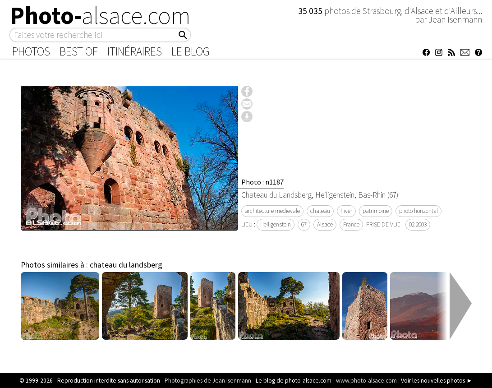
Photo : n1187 (262, 181)
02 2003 (418, 224)
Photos (31, 51)
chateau (320, 211)
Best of (79, 51)
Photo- (100, 15)
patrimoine (376, 211)
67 (304, 224)
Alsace (325, 224)
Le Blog (190, 51)
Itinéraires (134, 51)
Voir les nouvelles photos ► (436, 380)
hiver (346, 211)
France (351, 224)
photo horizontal (418, 211)
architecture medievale (272, 211)
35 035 (311, 10)
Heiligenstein (275, 224)
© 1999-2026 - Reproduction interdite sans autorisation (89, 380)
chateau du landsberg (126, 265)
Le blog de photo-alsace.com (293, 380)
